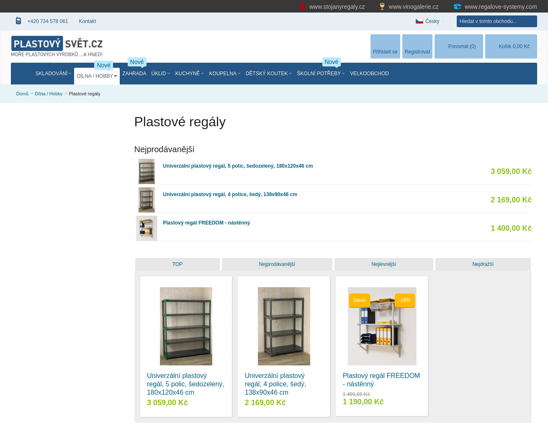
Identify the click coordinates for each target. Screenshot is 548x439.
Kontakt (87, 21)
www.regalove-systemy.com (495, 6)
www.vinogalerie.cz (409, 6)
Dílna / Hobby (49, 93)
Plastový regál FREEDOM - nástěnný (206, 223)
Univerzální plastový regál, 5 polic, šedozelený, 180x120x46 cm (238, 166)
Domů (22, 93)
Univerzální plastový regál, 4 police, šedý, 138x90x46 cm (230, 194)
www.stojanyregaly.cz (333, 6)
